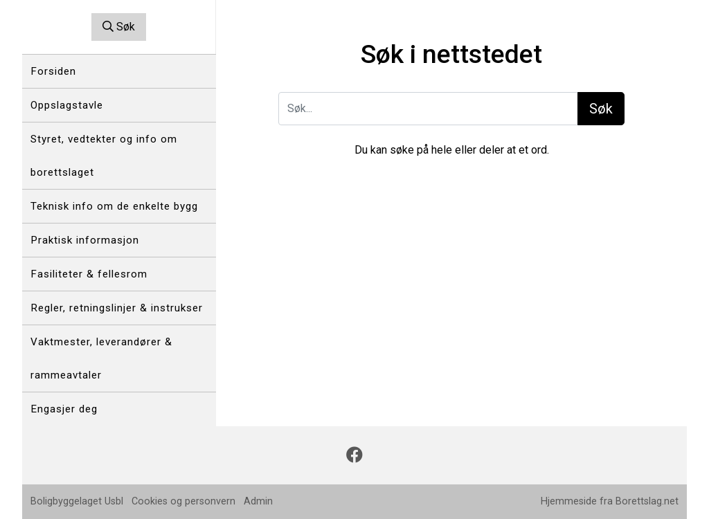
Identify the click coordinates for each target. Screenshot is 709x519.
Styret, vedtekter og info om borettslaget (103, 156)
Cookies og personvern (183, 501)
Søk (118, 26)
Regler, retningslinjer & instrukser (116, 308)
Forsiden (53, 71)
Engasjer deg (64, 409)
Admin (258, 501)
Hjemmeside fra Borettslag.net (610, 501)
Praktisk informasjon (84, 240)
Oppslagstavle (66, 105)
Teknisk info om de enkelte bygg (114, 206)
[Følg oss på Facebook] (354, 455)
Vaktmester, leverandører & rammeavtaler (101, 358)
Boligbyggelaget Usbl (76, 501)
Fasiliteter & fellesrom (88, 274)
